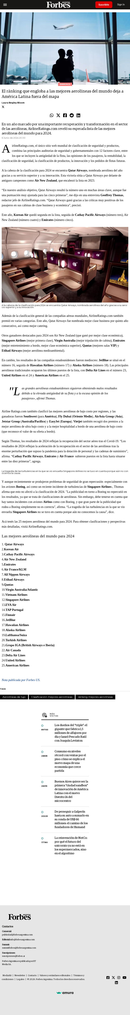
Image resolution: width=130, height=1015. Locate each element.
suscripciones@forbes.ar (13, 956)
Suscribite (104, 4)
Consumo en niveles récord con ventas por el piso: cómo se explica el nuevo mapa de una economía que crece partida (70, 761)
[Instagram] (118, 977)
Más (69, 715)
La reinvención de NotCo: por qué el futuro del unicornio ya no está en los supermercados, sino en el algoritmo (71, 846)
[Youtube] (124, 977)
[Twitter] (113, 977)
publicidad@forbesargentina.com (17, 935)
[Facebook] (108, 977)
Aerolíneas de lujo (14, 697)
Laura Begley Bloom (13, 102)
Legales (20, 979)
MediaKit (7, 975)
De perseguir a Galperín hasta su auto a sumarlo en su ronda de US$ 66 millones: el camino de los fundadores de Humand (72, 819)
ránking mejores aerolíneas (95, 697)
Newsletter (19, 975)
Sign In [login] (121, 4)
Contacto (32, 975)
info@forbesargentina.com (22, 940)
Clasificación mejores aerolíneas (51, 697)
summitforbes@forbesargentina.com (19, 948)
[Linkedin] (116, 982)
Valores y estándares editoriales (55, 975)
